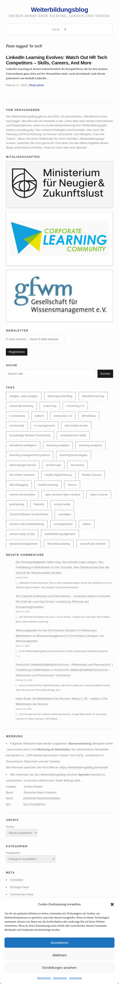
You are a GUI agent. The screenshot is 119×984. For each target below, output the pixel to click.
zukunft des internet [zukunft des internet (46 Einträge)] (93, 543)
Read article (36, 85)
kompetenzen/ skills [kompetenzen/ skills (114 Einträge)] (73, 435)
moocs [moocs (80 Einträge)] (72, 484)
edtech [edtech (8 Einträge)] (39, 416)
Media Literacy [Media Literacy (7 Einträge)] (91, 474)
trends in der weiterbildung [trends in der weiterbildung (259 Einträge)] (27, 524)
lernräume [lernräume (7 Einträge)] (77, 465)
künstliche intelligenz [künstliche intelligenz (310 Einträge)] (23, 445)
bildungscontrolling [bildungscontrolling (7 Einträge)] (60, 396)
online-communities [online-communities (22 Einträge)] (22, 494)
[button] (112, 904)
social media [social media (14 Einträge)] (62, 504)
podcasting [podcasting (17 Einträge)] (17, 504)
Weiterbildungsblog (59, 9)
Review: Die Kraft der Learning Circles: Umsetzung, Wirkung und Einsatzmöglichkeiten (63, 601)
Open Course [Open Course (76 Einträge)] (99, 494)
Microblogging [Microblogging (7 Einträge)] (19, 484)
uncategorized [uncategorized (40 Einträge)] (63, 524)
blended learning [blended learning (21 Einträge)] (93, 396)
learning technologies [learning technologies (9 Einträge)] (74, 455)
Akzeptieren (59, 943)
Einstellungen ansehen (59, 967)
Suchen (105, 373)
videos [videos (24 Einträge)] (86, 524)
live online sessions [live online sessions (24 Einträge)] (22, 474)
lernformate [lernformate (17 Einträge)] (53, 465)
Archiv (10, 826)
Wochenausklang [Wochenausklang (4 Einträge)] (58, 543)
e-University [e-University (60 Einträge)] (17, 416)
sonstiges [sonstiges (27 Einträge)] (64, 514)
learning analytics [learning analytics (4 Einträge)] (90, 445)
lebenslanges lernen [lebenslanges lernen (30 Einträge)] (23, 465)
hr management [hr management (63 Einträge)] (44, 425)
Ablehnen (59, 955)
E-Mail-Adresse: (35, 339)
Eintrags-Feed (19, 887)
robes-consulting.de (20, 130)
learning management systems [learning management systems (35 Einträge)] (30, 455)
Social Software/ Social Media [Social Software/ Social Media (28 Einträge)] (29, 514)
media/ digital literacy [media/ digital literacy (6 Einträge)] (58, 474)
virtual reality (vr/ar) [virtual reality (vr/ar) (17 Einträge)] (22, 534)
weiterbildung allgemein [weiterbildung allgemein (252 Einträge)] (60, 534)
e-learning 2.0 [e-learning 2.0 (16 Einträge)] (75, 406)
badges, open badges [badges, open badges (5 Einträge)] (24, 396)
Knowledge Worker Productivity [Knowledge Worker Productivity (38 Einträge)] (30, 435)
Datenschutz (44, 977)
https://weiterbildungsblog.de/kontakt (84, 767)
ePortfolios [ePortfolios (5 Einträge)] (89, 416)
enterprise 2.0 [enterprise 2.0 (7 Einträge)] (63, 416)
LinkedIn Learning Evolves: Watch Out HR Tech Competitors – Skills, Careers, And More (56, 60)
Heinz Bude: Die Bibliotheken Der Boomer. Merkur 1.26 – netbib (57, 698)
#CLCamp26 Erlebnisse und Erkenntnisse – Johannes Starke (56, 596)
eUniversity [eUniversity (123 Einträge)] (17, 425)
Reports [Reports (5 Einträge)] (39, 504)
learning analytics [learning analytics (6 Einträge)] (58, 445)
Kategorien (13, 853)
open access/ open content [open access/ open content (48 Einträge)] (62, 494)
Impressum (75, 977)
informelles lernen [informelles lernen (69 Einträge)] (76, 425)
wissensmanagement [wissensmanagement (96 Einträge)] (24, 543)
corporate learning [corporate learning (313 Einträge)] (21, 406)
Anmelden (17, 879)
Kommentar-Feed (21, 894)
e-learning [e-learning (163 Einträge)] (50, 406)
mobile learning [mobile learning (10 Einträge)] (48, 484)
